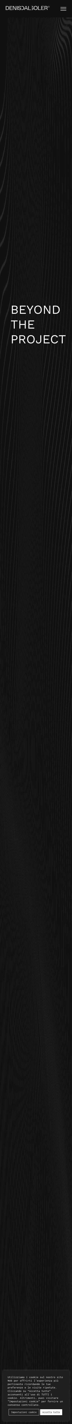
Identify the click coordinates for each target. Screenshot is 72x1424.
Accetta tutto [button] (51, 1412)
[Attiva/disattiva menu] (63, 9)
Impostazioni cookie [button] (24, 1412)
